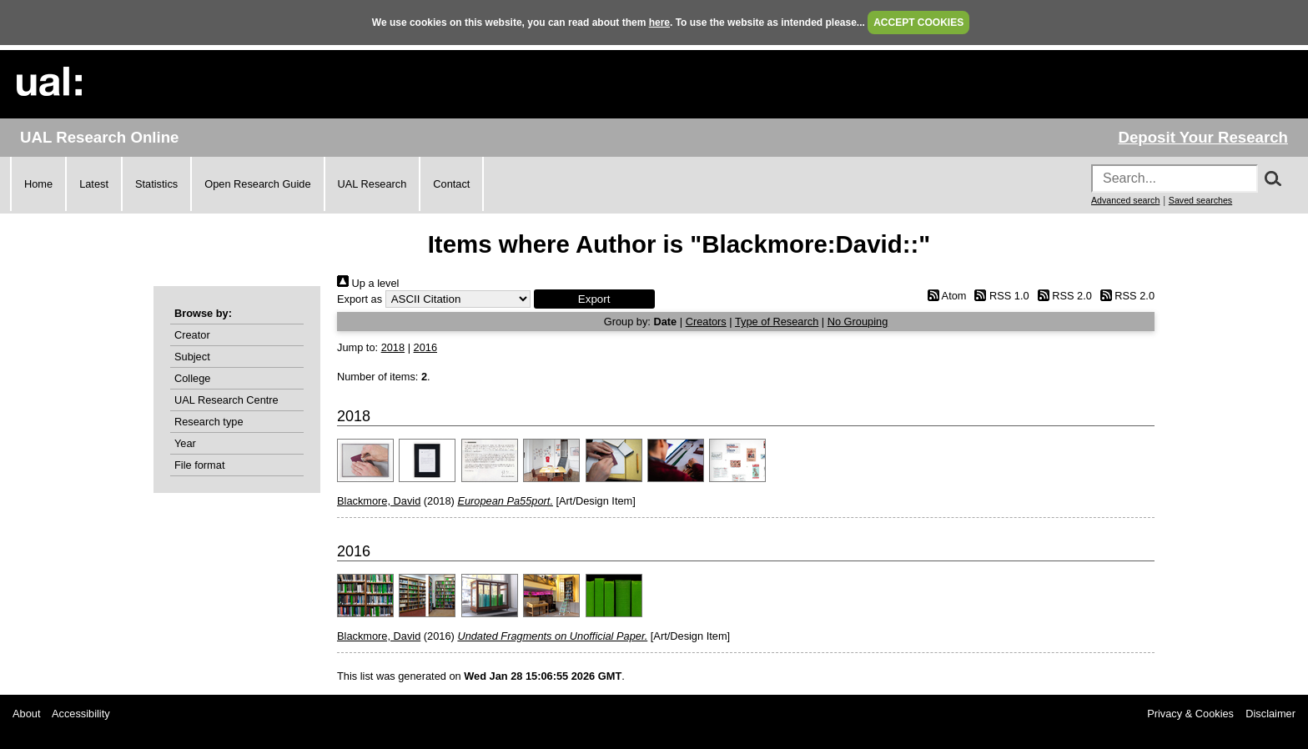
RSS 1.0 (999, 295)
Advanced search (1125, 200)
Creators (706, 321)
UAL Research (372, 184)
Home (38, 184)
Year (185, 443)
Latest (93, 184)
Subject (192, 356)
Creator (192, 335)
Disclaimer (1270, 713)
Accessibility (81, 713)
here (659, 22)
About (26, 713)
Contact (451, 184)
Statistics (156, 184)
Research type (209, 421)
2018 (393, 347)
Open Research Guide (257, 184)
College (192, 378)
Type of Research (776, 321)
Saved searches (1200, 200)
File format (199, 465)
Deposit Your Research (1203, 137)
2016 (425, 347)
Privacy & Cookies (1190, 713)
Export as (359, 299)
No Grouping (858, 321)
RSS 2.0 (1062, 295)
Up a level (368, 283)
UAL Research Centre (226, 400)
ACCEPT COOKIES (918, 22)
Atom (944, 295)
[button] (594, 299)
